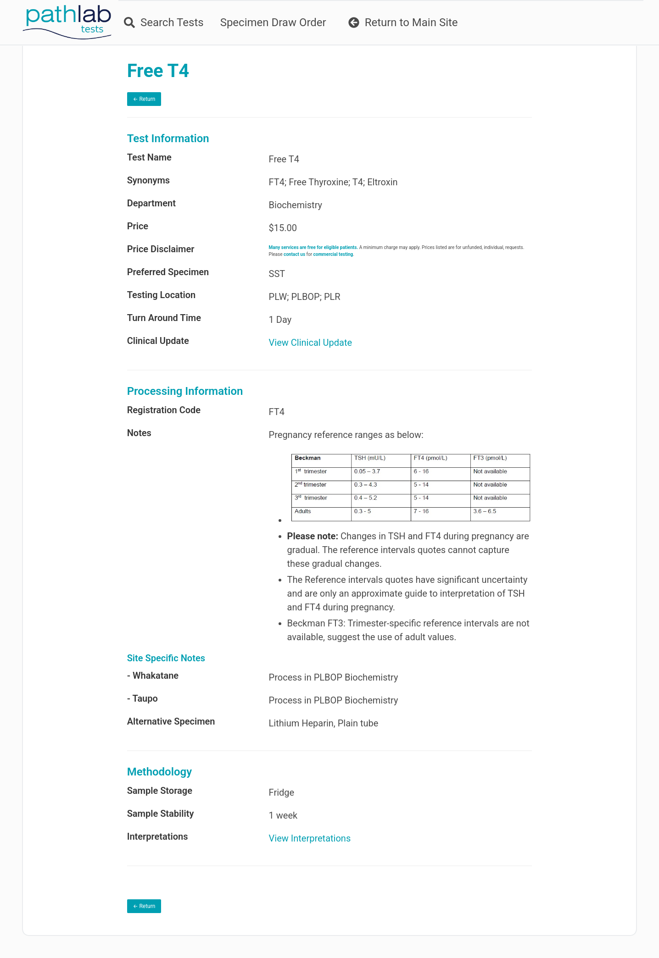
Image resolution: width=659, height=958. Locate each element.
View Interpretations (310, 838)
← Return (144, 99)
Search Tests (164, 22)
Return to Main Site (403, 22)
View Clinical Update (310, 342)
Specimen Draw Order (273, 22)
